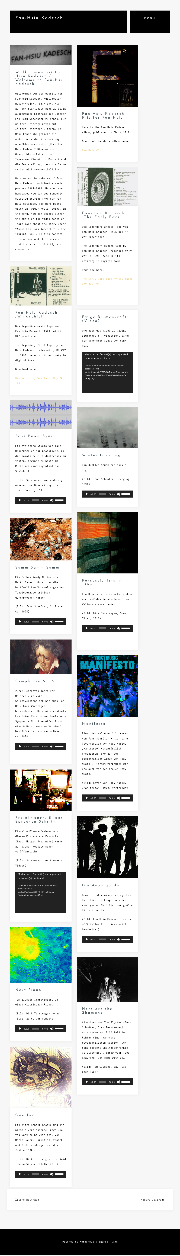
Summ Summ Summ (37, 569)
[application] (107, 373)
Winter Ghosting (101, 456)
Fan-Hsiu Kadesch (39, 18)
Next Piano (28, 991)
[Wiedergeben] (20, 501)
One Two (25, 1116)
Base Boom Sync (34, 437)
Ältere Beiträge (27, 1200)
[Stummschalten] (52, 501)
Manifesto (94, 725)
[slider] (36, 501)
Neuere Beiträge (153, 1200)
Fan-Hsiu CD (90, 151)
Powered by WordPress (78, 1242)
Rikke (114, 1242)
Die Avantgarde (101, 886)
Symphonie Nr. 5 (34, 682)
